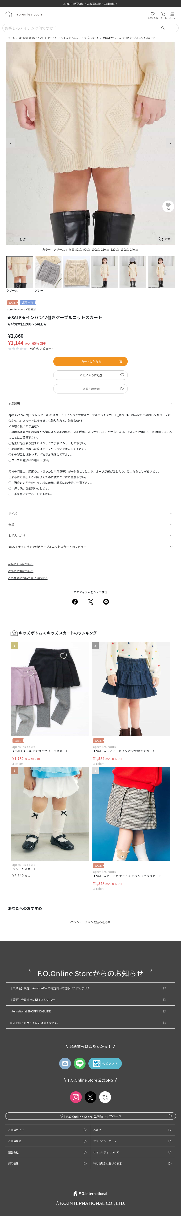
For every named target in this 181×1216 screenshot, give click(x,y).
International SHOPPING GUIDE (30, 1011)
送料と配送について (20, 564)
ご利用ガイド (16, 1130)
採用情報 (13, 1163)
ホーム (11, 37)
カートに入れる (102, 361)
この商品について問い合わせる (28, 578)
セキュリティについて (106, 1152)
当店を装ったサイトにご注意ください (34, 1023)
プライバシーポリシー (106, 1141)
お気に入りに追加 (91, 375)
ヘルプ (97, 1130)
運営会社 (13, 1152)
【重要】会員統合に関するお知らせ (32, 1000)
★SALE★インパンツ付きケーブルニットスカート (129, 37)
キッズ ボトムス (69, 37)
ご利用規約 (14, 1141)
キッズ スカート (90, 37)
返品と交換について (20, 571)
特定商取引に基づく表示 (107, 1163)
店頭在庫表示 (91, 389)
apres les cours (16, 309)
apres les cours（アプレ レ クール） (38, 37)
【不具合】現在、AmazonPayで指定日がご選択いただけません (50, 988)
